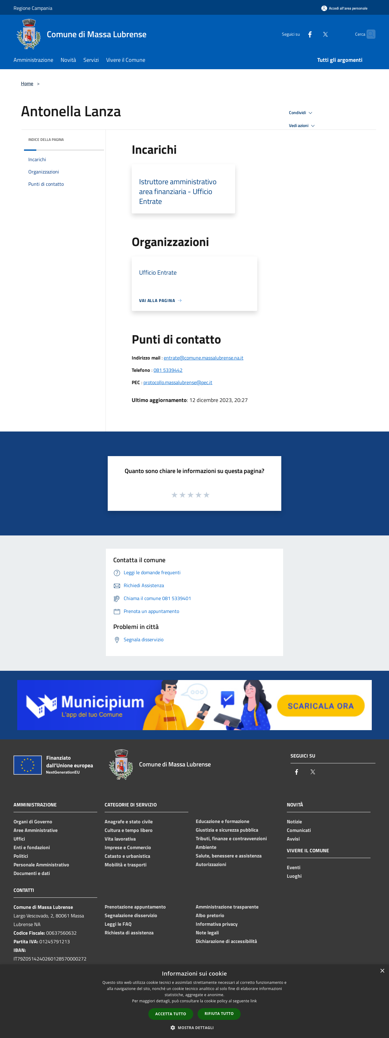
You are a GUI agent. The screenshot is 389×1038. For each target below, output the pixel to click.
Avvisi (293, 838)
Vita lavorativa (120, 838)
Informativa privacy (217, 924)
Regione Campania (33, 8)
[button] (194, 1027)
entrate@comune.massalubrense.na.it (203, 357)
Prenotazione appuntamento (135, 906)
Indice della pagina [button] (46, 139)
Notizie (294, 821)
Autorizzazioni (211, 864)
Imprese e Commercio (128, 847)
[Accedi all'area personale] (344, 8)
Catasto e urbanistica (127, 856)
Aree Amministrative (36, 830)
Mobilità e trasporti (125, 864)
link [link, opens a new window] (254, 1001)
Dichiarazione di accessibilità (226, 941)
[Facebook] (298, 34)
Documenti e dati (32, 873)
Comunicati (299, 830)
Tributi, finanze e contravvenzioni (231, 838)
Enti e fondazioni (32, 847)
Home (27, 83)
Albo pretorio (210, 915)
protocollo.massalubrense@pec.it (177, 382)
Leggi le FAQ (118, 924)
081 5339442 (168, 370)
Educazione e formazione (222, 821)
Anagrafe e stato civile (129, 821)
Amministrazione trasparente (227, 906)
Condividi (301, 113)
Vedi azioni (303, 125)
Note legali (207, 932)
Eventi (293, 867)
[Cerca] (368, 34)
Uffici (19, 838)
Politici (21, 856)
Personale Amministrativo (41, 864)
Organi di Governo (33, 821)
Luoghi (294, 876)
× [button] (382, 971)
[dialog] (194, 1001)
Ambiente (206, 847)
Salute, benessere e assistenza (229, 855)
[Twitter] (313, 34)
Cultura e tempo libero (129, 830)
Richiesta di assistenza (129, 932)
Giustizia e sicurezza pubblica (227, 829)
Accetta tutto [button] (170, 1013)
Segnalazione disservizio (131, 915)
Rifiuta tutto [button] (219, 1013)
